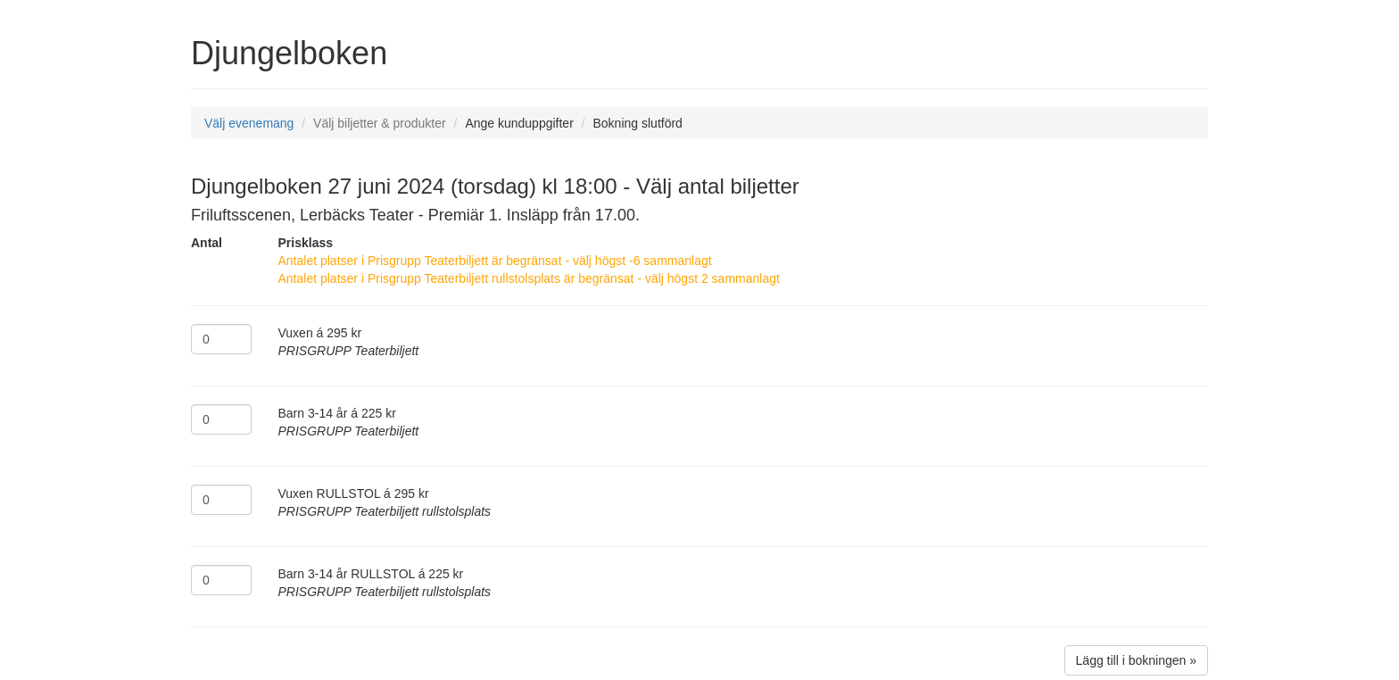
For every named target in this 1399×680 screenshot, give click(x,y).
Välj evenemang (249, 123)
